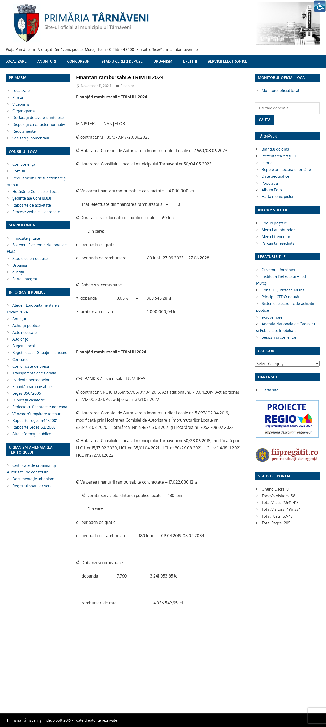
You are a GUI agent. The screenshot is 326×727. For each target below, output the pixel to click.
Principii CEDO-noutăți (281, 296)
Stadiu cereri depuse (122, 61)
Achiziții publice (26, 325)
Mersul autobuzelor (278, 229)
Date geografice (275, 176)
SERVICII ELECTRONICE (227, 61)
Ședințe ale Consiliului (31, 198)
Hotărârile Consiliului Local (35, 191)
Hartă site (270, 390)
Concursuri (79, 61)
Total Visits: (272, 502)
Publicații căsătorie (28, 400)
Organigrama (24, 110)
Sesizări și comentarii (30, 138)
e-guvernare (272, 317)
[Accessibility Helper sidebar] (320, 6)
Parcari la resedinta (278, 243)
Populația (270, 183)
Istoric (267, 162)
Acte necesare (24, 332)
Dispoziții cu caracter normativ (38, 124)
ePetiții (190, 61)
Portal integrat (24, 278)
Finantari (128, 86)
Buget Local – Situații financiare (39, 352)
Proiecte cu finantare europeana (39, 406)
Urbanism (162, 61)
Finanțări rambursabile (32, 386)
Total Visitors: (274, 509)
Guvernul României (278, 269)
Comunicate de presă (30, 366)
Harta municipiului (277, 196)
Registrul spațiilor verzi (32, 485)
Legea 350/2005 (26, 393)
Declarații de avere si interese (38, 117)
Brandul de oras (275, 149)
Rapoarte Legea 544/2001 (34, 420)
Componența (23, 164)
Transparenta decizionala (34, 372)
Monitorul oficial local (280, 90)
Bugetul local (23, 345)
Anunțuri (46, 61)
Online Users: (274, 489)
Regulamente (24, 131)
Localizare (16, 61)
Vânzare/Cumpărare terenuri (36, 413)
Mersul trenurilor (276, 236)
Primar (17, 97)
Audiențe (20, 339)
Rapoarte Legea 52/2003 (34, 427)
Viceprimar (21, 104)
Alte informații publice (31, 433)
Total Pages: (273, 522)
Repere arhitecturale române (286, 169)
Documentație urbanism (33, 478)
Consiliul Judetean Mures (283, 290)
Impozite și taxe (26, 238)
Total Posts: (272, 516)
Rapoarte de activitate (31, 205)
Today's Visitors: (276, 495)
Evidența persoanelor (30, 379)
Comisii (18, 171)
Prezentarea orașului (279, 156)
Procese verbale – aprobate (36, 211)
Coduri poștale (274, 222)
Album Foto (272, 189)
